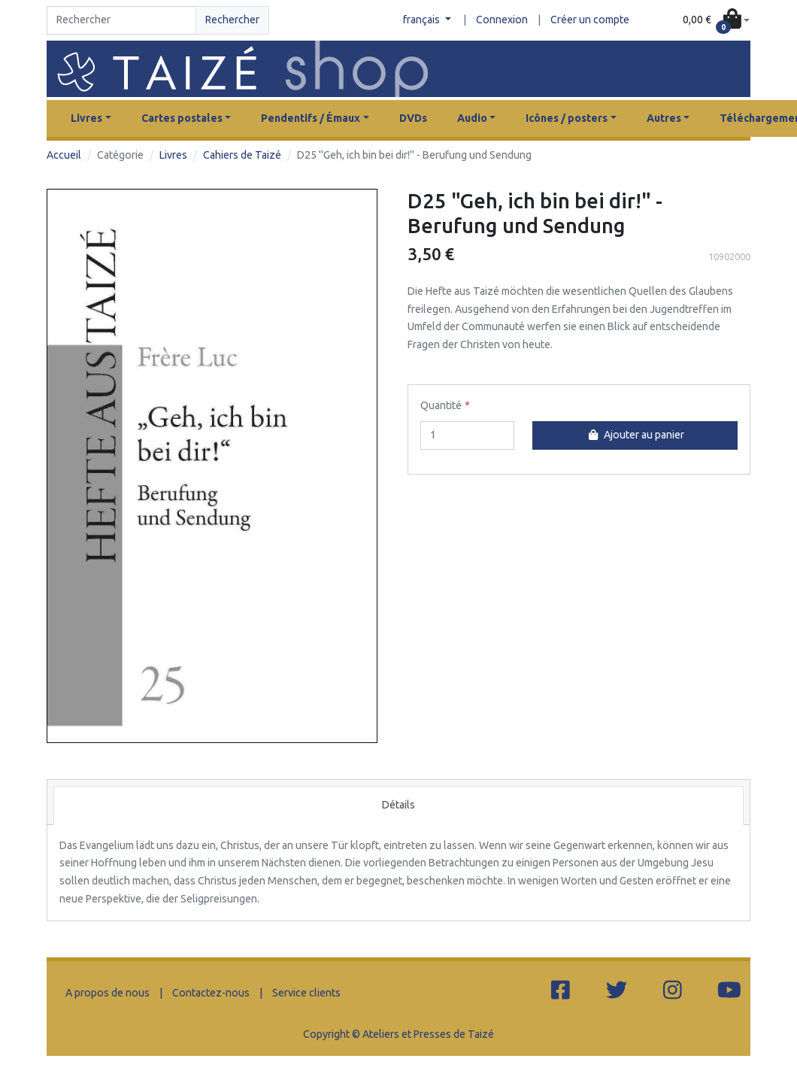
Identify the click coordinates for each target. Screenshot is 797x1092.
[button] (716, 20)
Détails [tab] (398, 805)
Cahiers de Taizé (242, 155)
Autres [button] (664, 118)
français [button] (422, 20)
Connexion (502, 20)
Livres (173, 155)
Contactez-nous (211, 993)
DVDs (413, 118)
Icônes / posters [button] (567, 118)
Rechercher (232, 20)
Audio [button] (472, 118)
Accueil (64, 155)
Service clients (306, 993)
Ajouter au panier (634, 435)
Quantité (441, 405)
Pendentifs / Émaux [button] (310, 118)
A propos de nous (107, 993)
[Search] (121, 20)
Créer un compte (589, 20)
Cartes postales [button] (182, 118)
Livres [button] (86, 118)
